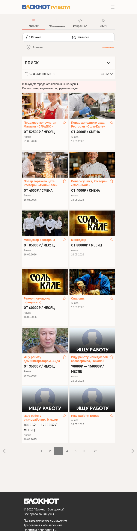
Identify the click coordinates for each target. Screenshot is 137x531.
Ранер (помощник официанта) (37, 300)
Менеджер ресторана (39, 240)
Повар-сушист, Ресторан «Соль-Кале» (89, 183)
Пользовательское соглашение (45, 520)
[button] (57, 23)
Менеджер (78, 240)
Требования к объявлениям (43, 525)
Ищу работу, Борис (85, 415)
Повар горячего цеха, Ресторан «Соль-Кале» (40, 183)
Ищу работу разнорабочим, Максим (41, 417)
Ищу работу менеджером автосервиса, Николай (89, 359)
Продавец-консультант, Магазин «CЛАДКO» (41, 124)
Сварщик (77, 298)
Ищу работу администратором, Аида (42, 359)
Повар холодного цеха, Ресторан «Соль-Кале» (88, 124)
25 (95, 451)
